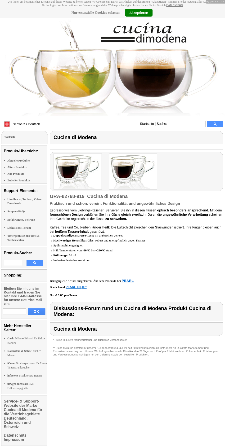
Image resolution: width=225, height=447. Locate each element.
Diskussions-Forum (19, 227)
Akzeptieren (138, 12)
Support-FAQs (16, 211)
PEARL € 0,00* (76, 287)
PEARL (128, 281)
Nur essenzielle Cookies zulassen (95, 12)
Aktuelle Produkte (18, 160)
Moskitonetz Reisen (24, 375)
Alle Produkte (15, 173)
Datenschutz (174, 5)
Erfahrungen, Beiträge (21, 219)
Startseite (147, 124)
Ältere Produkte (17, 167)
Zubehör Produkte (18, 180)
